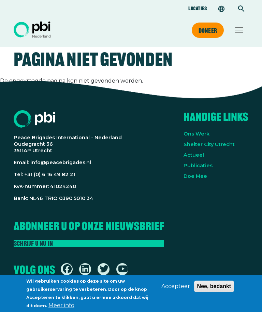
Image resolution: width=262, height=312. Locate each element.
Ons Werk (196, 134)
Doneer (208, 30)
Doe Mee (195, 176)
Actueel (194, 155)
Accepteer (175, 288)
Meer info (61, 307)
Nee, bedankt (214, 288)
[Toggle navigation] (239, 30)
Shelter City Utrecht (209, 144)
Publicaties (198, 165)
